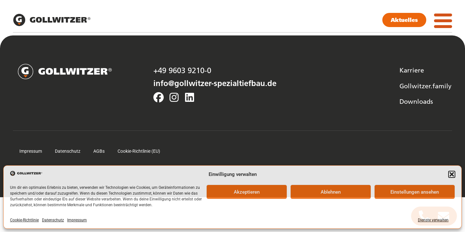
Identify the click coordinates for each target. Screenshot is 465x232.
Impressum (77, 220)
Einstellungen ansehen (414, 192)
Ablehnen (331, 192)
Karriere (411, 70)
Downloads (416, 101)
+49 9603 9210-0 (182, 70)
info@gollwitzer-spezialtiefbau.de (214, 83)
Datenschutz (53, 220)
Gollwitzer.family (425, 86)
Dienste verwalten (433, 220)
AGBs (99, 151)
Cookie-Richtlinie (24, 220)
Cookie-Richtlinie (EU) (139, 151)
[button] (452, 174)
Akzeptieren (247, 192)
